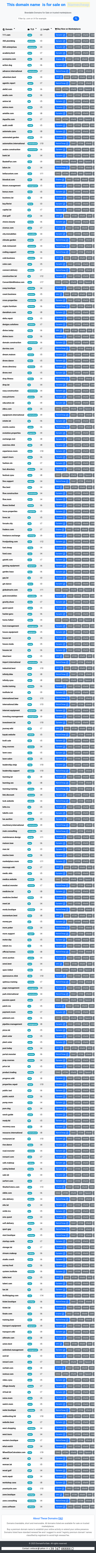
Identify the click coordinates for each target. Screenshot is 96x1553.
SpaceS (88, 89)
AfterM (85, 35)
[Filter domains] (44, 18)
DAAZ (70, 35)
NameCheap (62, 71)
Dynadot (60, 35)
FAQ (60, 1518)
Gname (60, 59)
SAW (92, 35)
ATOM (77, 35)
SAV (59, 77)
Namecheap (78, 4)
